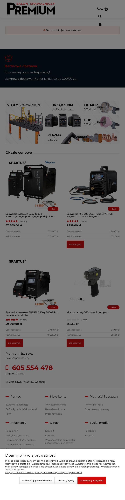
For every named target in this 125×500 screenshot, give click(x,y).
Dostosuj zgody (66, 480)
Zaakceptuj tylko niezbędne (37, 480)
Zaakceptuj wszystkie (91, 480)
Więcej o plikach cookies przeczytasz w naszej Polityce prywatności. (43, 472)
